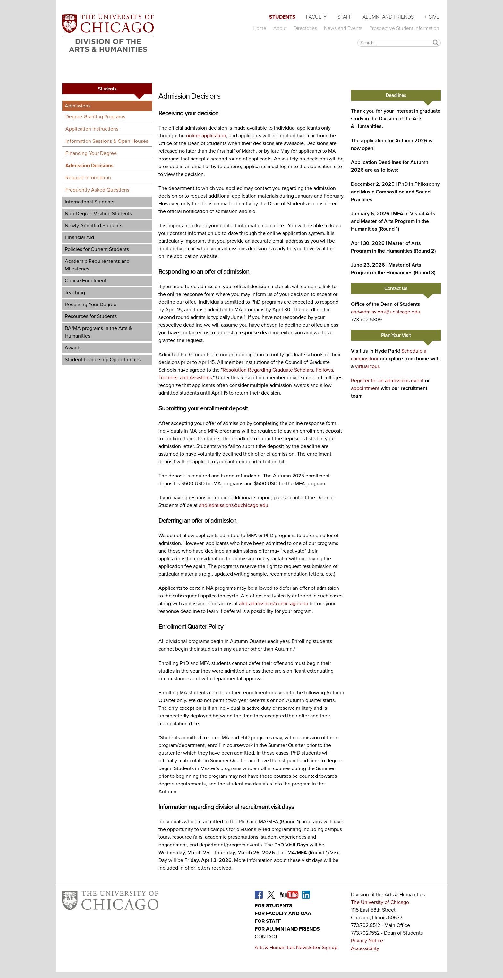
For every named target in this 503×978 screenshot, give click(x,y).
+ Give (431, 16)
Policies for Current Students (97, 249)
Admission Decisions (89, 165)
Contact (266, 936)
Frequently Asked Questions (97, 189)
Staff (344, 16)
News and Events (343, 27)
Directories (305, 27)
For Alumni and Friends (287, 928)
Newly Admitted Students (93, 225)
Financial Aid (79, 237)
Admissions (77, 105)
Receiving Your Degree (90, 304)
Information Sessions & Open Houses (106, 141)
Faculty (316, 16)
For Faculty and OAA (283, 913)
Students (282, 17)
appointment (365, 388)
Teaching (75, 292)
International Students (89, 201)
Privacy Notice (367, 940)
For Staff (268, 921)
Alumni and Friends (388, 16)
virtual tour (367, 366)
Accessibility (365, 948)
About (279, 27)
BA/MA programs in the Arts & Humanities (98, 331)
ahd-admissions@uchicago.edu (233, 505)
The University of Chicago (380, 902)
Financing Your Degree (91, 153)
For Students (273, 905)
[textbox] (399, 42)
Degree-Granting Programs (95, 116)
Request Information (88, 177)
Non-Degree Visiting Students (98, 213)
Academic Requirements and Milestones (97, 264)
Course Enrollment (86, 280)
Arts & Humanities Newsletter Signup (296, 947)
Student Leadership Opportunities (103, 359)
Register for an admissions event (387, 380)
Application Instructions (91, 129)
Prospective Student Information (404, 27)
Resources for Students (91, 316)
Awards (73, 347)
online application (206, 135)
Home (259, 27)
